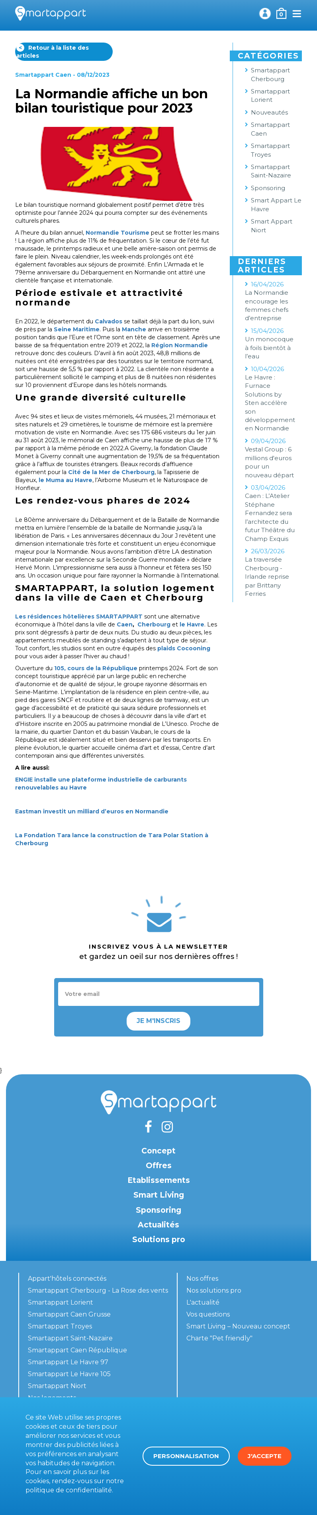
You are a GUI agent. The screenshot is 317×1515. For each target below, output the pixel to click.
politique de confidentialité (68, 1490)
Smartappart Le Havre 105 (69, 1374)
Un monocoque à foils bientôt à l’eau (269, 347)
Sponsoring (268, 188)
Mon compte (264, 13)
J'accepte (265, 1456)
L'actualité (202, 1302)
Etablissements (158, 1180)
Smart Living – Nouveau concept (238, 1326)
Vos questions (208, 1314)
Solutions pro (158, 1239)
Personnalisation (186, 1456)
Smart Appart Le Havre (276, 204)
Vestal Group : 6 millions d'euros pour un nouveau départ (269, 461)
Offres (159, 1165)
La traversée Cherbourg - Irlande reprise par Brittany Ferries (267, 576)
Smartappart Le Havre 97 (68, 1362)
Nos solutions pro (213, 1290)
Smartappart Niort (57, 1386)
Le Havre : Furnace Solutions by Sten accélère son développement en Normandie (270, 402)
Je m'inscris (158, 1021)
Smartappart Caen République (77, 1350)
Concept (158, 1150)
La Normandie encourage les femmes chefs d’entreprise (266, 305)
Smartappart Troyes (270, 150)
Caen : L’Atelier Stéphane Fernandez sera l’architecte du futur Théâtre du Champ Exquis (270, 517)
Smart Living (158, 1195)
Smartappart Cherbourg (270, 74)
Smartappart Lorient (270, 95)
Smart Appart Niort (271, 225)
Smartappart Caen (43, 74)
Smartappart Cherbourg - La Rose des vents (98, 1290)
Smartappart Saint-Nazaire (271, 171)
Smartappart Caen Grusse (69, 1314)
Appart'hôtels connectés (67, 1278)
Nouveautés (269, 112)
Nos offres (202, 1278)
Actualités (158, 1224)
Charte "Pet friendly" (219, 1338)
